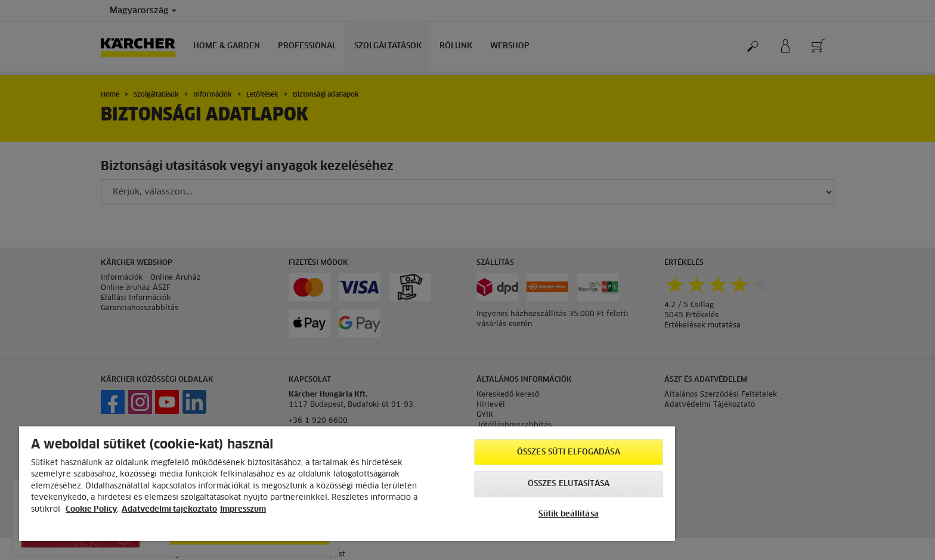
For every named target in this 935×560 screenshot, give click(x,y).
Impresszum (243, 509)
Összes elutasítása (568, 484)
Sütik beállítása (568, 514)
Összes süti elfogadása (568, 452)
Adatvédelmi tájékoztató (169, 509)
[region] (347, 483)
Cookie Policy (91, 509)
